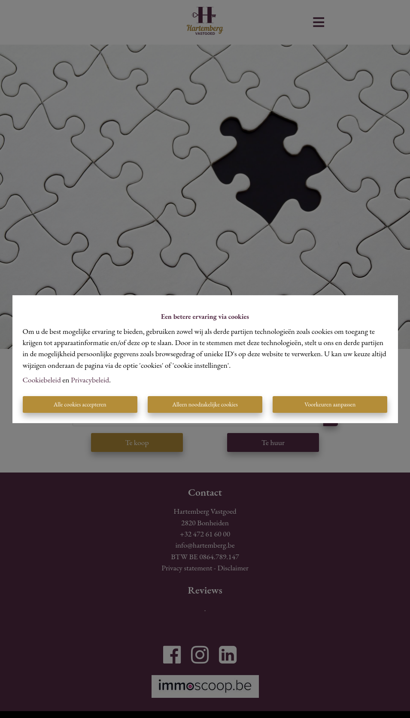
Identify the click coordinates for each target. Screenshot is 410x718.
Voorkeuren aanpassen (329, 404)
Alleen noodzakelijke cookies (204, 404)
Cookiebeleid (42, 380)
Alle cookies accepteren (80, 404)
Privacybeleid (90, 380)
